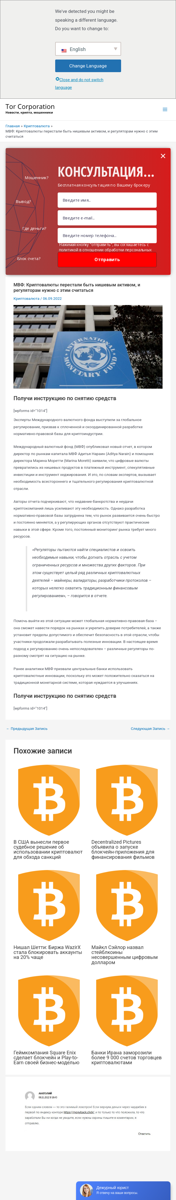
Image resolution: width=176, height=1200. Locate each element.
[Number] (107, 235)
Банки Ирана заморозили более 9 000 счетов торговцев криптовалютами (126, 1057)
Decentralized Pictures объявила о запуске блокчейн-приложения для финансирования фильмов (123, 849)
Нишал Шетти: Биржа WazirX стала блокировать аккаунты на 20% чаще (47, 952)
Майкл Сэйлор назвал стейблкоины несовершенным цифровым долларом (124, 954)
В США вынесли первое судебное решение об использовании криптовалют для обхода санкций (48, 849)
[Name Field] (107, 200)
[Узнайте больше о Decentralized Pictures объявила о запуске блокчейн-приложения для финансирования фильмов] (127, 800)
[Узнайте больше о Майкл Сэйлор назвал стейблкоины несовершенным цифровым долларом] (127, 905)
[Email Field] (107, 217)
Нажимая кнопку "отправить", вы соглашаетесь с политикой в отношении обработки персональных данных (105, 250)
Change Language (88, 66)
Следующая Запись (150, 729)
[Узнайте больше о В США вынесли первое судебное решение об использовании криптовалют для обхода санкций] (49, 800)
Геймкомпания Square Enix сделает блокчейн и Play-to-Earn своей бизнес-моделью (46, 1057)
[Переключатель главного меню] (165, 109)
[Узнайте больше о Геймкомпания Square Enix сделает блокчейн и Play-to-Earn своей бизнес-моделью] (49, 1010)
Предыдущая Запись (27, 729)
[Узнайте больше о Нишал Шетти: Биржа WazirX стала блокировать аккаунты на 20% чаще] (49, 905)
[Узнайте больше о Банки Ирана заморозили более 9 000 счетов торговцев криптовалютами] (127, 1010)
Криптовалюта (26, 298)
